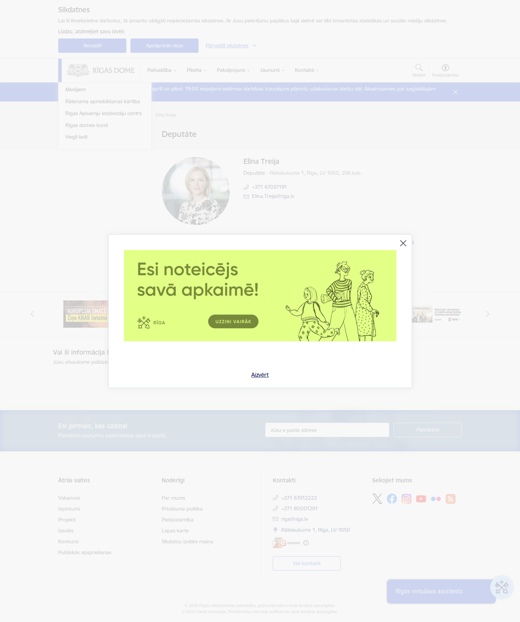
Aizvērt (260, 374)
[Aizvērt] (403, 243)
